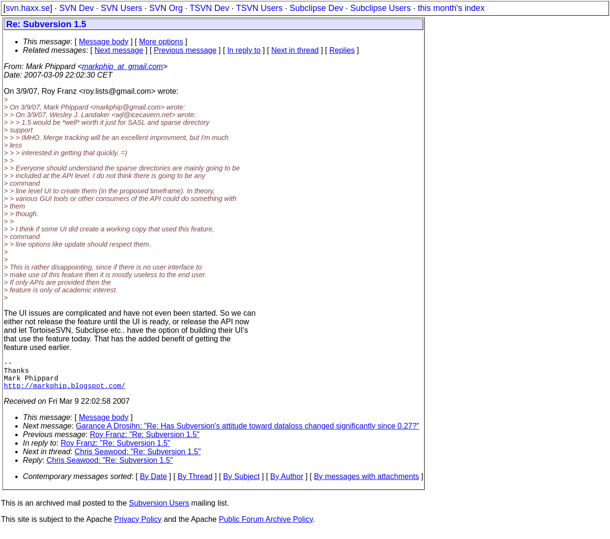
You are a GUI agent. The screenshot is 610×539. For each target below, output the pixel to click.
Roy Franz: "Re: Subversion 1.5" (145, 442)
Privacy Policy (138, 527)
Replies (342, 50)
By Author (286, 484)
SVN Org (166, 8)
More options (161, 42)
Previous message (185, 50)
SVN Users (121, 8)
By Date (153, 484)
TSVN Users (259, 8)
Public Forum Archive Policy (266, 527)
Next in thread (295, 50)
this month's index (451, 8)
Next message (118, 50)
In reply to (244, 50)
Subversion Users (159, 511)
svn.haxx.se (28, 8)
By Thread (195, 484)
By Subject (241, 484)
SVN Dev (76, 8)
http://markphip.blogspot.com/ (64, 393)
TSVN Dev (209, 8)
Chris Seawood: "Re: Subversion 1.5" (138, 459)
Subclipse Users (380, 8)
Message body (103, 42)
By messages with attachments (366, 484)
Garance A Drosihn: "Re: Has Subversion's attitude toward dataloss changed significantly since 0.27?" (247, 433)
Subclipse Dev (316, 8)
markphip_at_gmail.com (122, 66)
